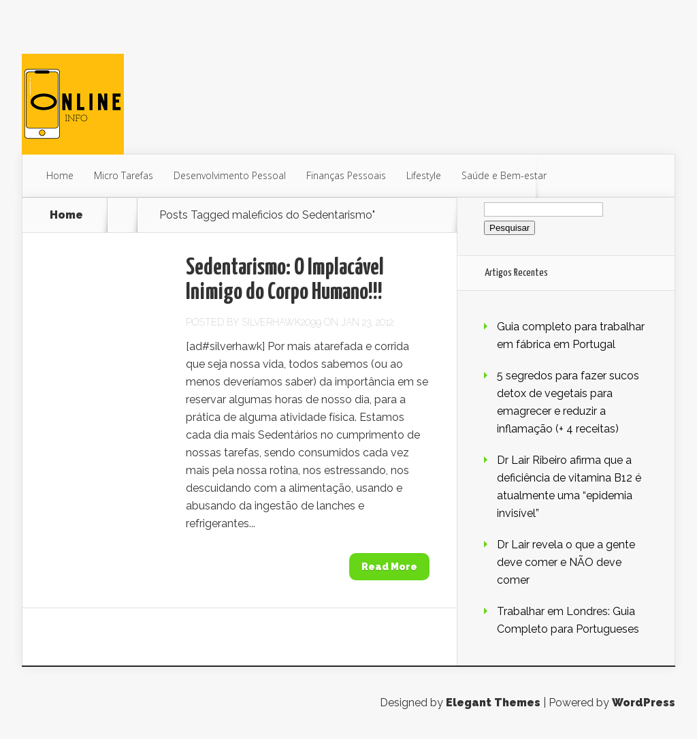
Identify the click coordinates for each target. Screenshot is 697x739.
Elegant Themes (493, 702)
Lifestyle (423, 175)
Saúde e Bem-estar (504, 175)
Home (60, 175)
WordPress (643, 702)
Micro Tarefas (123, 175)
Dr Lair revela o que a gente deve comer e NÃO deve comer (566, 562)
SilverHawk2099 (281, 322)
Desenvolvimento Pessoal (230, 175)
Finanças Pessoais (346, 175)
